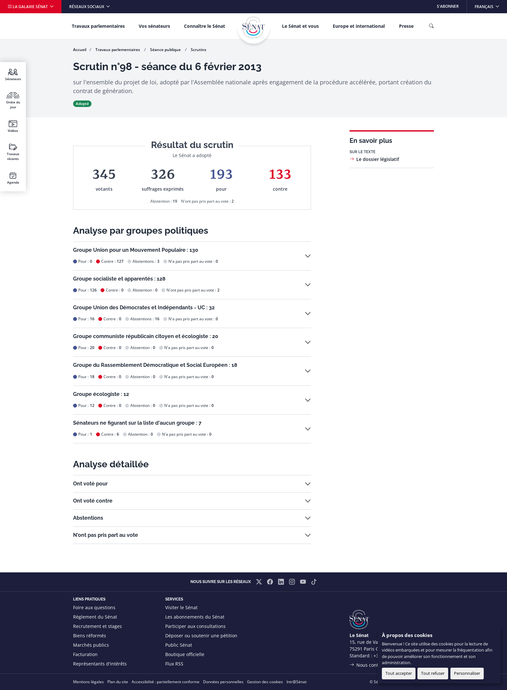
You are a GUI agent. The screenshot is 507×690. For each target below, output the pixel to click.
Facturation (85, 654)
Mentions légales (88, 682)
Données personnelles (223, 682)
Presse (406, 26)
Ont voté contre (93, 501)
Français (490, 4)
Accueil (79, 49)
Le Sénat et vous (300, 26)
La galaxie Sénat (28, 6)
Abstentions (88, 518)
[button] (192, 256)
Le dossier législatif (377, 159)
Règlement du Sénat (95, 617)
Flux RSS (174, 664)
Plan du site (117, 682)
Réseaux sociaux (87, 6)
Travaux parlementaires (98, 26)
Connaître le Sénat (204, 26)
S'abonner (448, 6)
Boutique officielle (184, 654)
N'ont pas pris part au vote (105, 535)
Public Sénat (178, 645)
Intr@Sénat (296, 682)
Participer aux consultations (195, 626)
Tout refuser (433, 673)
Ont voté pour (90, 484)
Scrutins (198, 49)
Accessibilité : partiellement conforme (166, 682)
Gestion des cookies (265, 682)
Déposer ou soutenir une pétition (201, 635)
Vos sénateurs (154, 26)
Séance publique (166, 49)
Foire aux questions (94, 607)
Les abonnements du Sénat (194, 617)
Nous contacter (372, 665)
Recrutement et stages (97, 626)
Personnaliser (467, 673)
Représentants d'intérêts (100, 664)
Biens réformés (89, 635)
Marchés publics (91, 645)
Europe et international (359, 26)
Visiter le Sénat (181, 607)
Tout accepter (398, 673)
